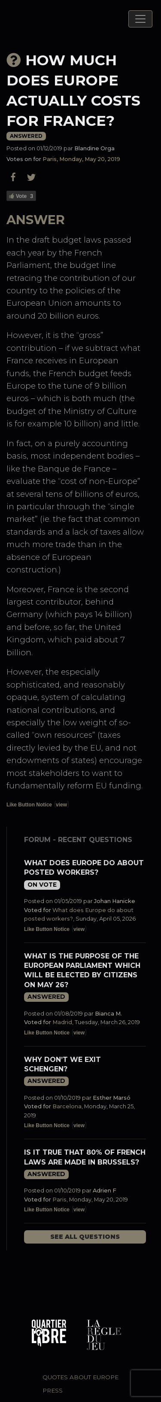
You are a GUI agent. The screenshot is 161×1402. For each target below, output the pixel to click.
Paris (59, 1199)
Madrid (62, 1022)
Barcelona (67, 1106)
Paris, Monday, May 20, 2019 (81, 159)
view (61, 805)
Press (53, 1390)
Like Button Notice (29, 805)
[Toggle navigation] (140, 18)
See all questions (85, 1237)
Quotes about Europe (80, 1377)
